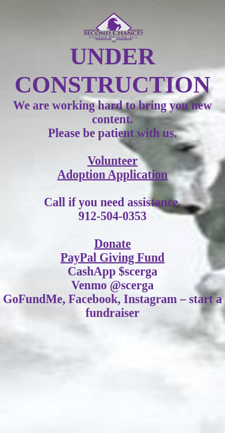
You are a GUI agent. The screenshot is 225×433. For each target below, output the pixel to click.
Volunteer (113, 160)
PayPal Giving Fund (112, 257)
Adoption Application (113, 174)
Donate (112, 243)
